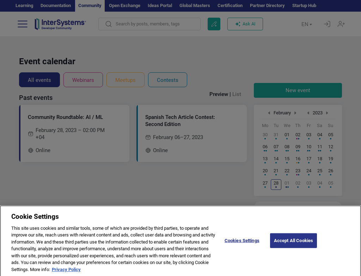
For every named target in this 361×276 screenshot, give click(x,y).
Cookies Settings (242, 244)
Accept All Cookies (293, 244)
